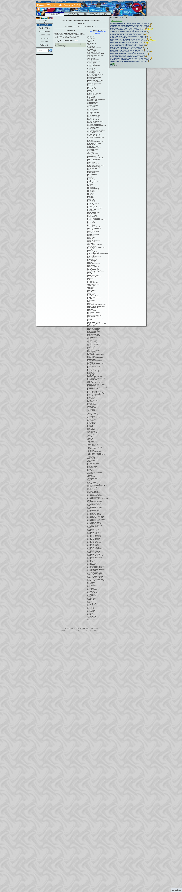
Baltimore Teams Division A (95, 74)
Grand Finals (91, 237)
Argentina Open (91, 49)
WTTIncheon (91, 604)
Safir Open (90, 401)
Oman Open (90, 347)
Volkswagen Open (92, 478)
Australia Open (91, 62)
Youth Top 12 (91, 617)
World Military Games (93, 491)
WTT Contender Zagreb (94, 523)
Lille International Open (93, 312)
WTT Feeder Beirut (92, 531)
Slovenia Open (91, 413)
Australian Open (91, 64)
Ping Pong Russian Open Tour (95, 363)
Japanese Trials (91, 290)
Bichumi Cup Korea (92, 89)
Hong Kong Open (92, 255)
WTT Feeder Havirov (93, 540)
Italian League (91, 272)
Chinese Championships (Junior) (96, 125)
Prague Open (91, 375)
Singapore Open (91, 410)
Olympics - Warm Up (93, 344)
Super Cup (90, 425)
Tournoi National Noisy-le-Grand (96, 454)
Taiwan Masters (91, 446)
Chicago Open (91, 106)
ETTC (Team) (91, 190)
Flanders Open (91, 214)
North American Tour (93, 334)
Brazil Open (90, 92)
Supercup (90, 426)
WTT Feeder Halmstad (93, 538)
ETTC (89, 186)
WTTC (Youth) (91, 591)
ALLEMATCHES (105, 13)
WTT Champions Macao (94, 503)
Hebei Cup (90, 250)
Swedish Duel (91, 431)
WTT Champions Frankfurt (94, 501)
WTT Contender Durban (94, 509)
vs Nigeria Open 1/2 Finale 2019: (128, 39)
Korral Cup (90, 299)
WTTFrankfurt (91, 600)
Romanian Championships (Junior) (97, 387)
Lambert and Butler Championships (97, 305)
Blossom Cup (91, 90)
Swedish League (92, 432)
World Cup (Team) (92, 490)
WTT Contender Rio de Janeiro (96, 519)
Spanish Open (91, 421)
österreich (59, 36)
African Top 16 (91, 40)
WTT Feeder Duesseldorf (94, 535)
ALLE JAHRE (85, 13)
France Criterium (92, 215)
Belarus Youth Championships (95, 80)
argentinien (59, 33)
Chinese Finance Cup (93, 127)
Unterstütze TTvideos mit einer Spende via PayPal (58, 5)
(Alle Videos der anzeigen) (97, 32)
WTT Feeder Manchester (94, 542)
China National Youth (93, 112)
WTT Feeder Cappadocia (94, 532)
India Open (90, 262)
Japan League (91, 285)
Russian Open (91, 399)
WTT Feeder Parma (92, 550)
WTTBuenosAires (92, 585)
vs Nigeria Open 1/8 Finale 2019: (129, 33)
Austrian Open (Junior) (93, 73)
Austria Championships (93, 65)
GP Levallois (90, 236)
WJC (88, 481)
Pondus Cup (90, 372)
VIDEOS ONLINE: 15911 (44, 21)
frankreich (69, 34)
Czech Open (90, 152)
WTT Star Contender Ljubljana (95, 575)
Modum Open (91, 325)
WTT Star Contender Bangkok (95, 566)
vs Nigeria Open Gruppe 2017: (130, 59)
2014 (95, 26)
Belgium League (91, 86)
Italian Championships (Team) (95, 271)
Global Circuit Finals (93, 234)
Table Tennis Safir (92, 441)
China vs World (91, 122)
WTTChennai (91, 594)
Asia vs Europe (91, 51)
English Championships (93, 181)
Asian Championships (93, 52)
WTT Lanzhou (91, 560)
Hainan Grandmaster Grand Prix (96, 247)
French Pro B (91, 225)
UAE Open (90, 462)
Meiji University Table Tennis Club (96, 324)
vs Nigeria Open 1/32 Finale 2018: (128, 44)
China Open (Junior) (93, 117)
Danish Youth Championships (95, 165)
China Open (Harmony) (93, 115)
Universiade (90, 465)
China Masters (91, 111)
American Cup (91, 46)
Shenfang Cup (91, 409)
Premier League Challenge (94, 377)
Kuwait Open (91, 300)
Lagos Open (90, 303)
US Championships (92, 468)
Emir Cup (90, 178)
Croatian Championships (94, 147)
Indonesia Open (91, 265)
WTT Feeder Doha (92, 534)
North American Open (93, 330)
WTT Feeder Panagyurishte (95, 548)
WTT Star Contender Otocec (95, 576)
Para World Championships (95, 357)
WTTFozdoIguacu (92, 598)
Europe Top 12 (91, 200)
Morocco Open (91, 327)
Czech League (91, 150)
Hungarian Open (92, 259)
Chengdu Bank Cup (92, 105)
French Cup (90, 221)
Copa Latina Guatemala (94, 143)
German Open (91, 230)
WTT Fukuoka (91, 559)
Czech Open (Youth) (93, 155)
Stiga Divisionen (91, 422)
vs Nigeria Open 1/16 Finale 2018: (127, 45)
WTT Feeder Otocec (93, 547)
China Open (90, 114)
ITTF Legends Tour (92, 283)
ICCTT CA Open (91, 260)
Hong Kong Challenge (93, 252)
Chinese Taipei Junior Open (95, 131)
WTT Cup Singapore (93, 526)
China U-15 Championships (95, 121)
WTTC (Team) (91, 588)
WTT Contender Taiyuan (94, 522)
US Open (89, 469)
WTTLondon (90, 607)
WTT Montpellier (92, 563)
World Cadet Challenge (93, 484)
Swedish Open (91, 434)
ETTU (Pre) (90, 193)
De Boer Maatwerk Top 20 (94, 167)
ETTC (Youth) (91, 191)
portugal (67, 36)
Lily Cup (89, 313)
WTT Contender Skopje (93, 520)
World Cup (90, 488)
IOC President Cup (92, 268)
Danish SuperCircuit (93, 164)
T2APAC (89, 440)
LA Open (89, 302)
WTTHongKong (91, 603)
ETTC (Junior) (91, 187)
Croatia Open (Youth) (93, 146)
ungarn (73, 37)
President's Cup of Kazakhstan (96, 378)
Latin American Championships (96, 306)
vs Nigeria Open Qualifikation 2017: (130, 58)
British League (91, 96)
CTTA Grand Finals (92, 149)
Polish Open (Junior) (93, 371)
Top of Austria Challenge (94, 451)
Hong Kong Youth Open (94, 256)
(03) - (117, 65)
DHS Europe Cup (92, 168)
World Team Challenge (93, 493)
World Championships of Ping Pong (97, 485)
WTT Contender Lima (93, 512)
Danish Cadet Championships (95, 158)
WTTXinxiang (91, 614)
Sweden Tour (91, 428)
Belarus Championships (94, 77)
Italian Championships (93, 269)
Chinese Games (91, 128)
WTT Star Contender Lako (94, 573)
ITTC (88, 280)
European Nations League (94, 208)
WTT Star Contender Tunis (94, 578)
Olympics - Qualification (94, 343)
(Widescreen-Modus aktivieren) (136, 18)
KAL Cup (89, 291)
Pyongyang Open (92, 379)
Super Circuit (91, 423)
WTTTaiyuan (90, 611)
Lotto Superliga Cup (92, 316)
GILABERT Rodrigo (60, 46)
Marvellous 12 (91, 319)
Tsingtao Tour (91, 457)
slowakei (66, 37)
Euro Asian (90, 196)
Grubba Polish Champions (94, 244)
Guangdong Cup (92, 246)
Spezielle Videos (44, 28)
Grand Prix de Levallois (93, 240)
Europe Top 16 (91, 202)
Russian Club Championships (95, 396)
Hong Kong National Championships (97, 253)
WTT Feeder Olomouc (93, 545)
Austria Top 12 (91, 67)
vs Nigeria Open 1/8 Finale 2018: (128, 48)
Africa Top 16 (91, 39)
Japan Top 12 (91, 288)
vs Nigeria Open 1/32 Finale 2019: (130, 25)
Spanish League (91, 419)
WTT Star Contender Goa (94, 572)
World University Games (94, 494)
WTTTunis (90, 613)
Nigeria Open (54, 14)
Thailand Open (91, 448)
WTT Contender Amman (94, 506)
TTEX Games (91, 460)
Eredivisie (90, 184)
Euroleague (90, 197)
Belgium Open (91, 87)
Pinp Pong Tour (91, 365)
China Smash (91, 118)
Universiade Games (92, 466)
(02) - (114, 65)
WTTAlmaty (90, 584)
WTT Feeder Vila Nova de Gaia (96, 556)
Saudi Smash (91, 403)
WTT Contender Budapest (94, 507)
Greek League (91, 241)
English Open (91, 183)
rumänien (75, 36)
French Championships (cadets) (96, 219)
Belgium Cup (91, 84)
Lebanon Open (91, 310)
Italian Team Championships (95, 277)
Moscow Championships (94, 328)
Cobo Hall (90, 140)
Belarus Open (91, 78)
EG (88, 175)
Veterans (89, 475)
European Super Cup (93, 209)
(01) (111, 65)
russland (58, 37)
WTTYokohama (91, 616)
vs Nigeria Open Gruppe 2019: (130, 23)
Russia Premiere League (94, 391)
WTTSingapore (91, 610)
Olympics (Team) (92, 340)
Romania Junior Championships (96, 384)
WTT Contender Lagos (93, 510)
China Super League (93, 120)
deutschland (59, 34)
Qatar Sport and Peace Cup (95, 382)
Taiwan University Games (94, 447)
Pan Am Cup (90, 353)
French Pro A (91, 224)
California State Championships (96, 99)
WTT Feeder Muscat (93, 544)
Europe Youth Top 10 (93, 203)
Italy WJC (90, 278)
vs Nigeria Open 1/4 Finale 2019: (128, 36)
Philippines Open (92, 362)
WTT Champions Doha (93, 497)
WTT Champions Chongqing (95, 495)
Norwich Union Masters (93, 335)
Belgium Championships (94, 83)
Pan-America (91, 356)
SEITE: (112, 64)
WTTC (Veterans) (92, 589)
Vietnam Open (91, 476)
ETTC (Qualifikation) (93, 189)
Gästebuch (44, 41)
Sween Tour (90, 435)
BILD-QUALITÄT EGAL (93, 13)
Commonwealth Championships (96, 142)
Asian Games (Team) (93, 59)
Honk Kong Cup (91, 258)
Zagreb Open (91, 619)
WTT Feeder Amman (93, 528)
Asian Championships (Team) (95, 55)
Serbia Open (90, 406)
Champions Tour (91, 103)
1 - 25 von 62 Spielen (116, 20)
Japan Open (90, 287)
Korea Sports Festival (93, 296)
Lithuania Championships (94, 315)
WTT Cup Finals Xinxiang (94, 525)
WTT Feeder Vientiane (93, 554)
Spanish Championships (94, 418)
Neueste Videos (44, 31)
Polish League (91, 368)
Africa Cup (90, 37)
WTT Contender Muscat (94, 515)
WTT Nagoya (91, 564)
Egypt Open (90, 177)
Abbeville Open (91, 36)
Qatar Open (90, 381)
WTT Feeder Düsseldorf (94, 537)
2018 (74, 26)
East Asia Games (92, 174)
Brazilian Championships (94, 93)
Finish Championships (93, 212)
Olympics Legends (92, 346)
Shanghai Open (91, 407)
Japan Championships (93, 284)
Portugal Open (91, 374)
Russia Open (91, 390)
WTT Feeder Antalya (93, 529)
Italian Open (90, 274)
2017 (82, 26)
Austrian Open (91, 71)
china (80, 33)
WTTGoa (89, 601)
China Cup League (92, 109)
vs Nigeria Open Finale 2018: (127, 56)
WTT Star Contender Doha (94, 567)
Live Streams (44, 38)
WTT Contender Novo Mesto (95, 517)
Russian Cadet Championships (96, 393)
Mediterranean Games (93, 322)
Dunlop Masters (91, 172)
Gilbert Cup (90, 233)
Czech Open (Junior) (93, 153)
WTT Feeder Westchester (94, 557)
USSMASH (90, 470)
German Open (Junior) (93, 231)
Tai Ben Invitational (92, 443)
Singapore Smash (92, 412)
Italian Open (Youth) (92, 275)
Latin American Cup (92, 307)
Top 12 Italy (90, 450)
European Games (92, 205)
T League (90, 438)
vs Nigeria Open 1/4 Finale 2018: (127, 50)
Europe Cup (90, 199)
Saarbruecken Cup (92, 400)
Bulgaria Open (91, 97)
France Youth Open (92, 216)
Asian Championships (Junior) (95, 53)
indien (76, 34)
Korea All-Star (91, 293)
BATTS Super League (93, 75)
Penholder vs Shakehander (95, 360)
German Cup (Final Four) (94, 228)
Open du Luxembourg (93, 350)
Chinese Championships (94, 124)
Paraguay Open (91, 359)
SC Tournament (91, 404)
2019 (67, 26)
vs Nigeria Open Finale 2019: (127, 42)
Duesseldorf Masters (93, 171)
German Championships (94, 227)
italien (82, 34)
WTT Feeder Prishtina (93, 551)
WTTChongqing (91, 595)
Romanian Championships (94, 385)
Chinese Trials (91, 133)
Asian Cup (90, 56)
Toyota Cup (90, 456)
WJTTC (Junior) (91, 482)
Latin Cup (90, 309)
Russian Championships (94, 394)
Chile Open (90, 108)
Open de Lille (91, 349)
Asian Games (91, 58)
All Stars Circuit (91, 43)
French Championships (93, 218)
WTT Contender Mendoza (94, 513)
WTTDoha (90, 597)
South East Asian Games (94, 415)
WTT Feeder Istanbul (93, 541)
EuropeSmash (91, 211)
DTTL (88, 169)
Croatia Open (91, 144)
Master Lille (90, 321)
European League (92, 206)
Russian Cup (91, 397)
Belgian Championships (94, 81)
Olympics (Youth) (92, 341)
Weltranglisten (44, 45)
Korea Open (90, 294)
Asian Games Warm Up (94, 61)
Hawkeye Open (91, 249)
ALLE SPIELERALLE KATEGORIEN (73, 13)
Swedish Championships (94, 429)
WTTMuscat (90, 609)
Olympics (89, 338)
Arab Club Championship (94, 48)
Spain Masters (91, 416)
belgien (67, 33)
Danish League (91, 161)
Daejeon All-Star (91, 156)
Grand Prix (90, 238)
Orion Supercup (91, 352)
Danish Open (91, 162)
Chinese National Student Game (96, 130)
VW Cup (89, 479)
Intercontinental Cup (93, 266)
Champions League (92, 102)
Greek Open (90, 243)
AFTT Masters (91, 42)
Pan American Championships (95, 354)
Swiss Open (90, 437)
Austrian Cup (91, 68)
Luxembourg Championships (95, 318)
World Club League (92, 487)
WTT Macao (90, 562)
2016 (89, 26)
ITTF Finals (90, 281)
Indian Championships (93, 263)
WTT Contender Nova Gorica (95, 516)
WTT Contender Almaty (93, 504)
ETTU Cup (90, 194)
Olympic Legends (92, 337)
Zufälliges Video (44, 35)
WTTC (89, 586)
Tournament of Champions (94, 453)
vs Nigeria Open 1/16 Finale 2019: (128, 28)
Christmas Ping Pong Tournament (96, 136)
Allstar (89, 45)
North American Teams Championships (93, 332)
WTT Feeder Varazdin (93, 553)
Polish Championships (93, 366)
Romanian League (92, 388)
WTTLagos (90, 606)
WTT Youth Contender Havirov (95, 579)
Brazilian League (92, 95)
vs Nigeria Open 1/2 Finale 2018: (129, 53)
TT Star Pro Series (92, 459)
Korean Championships (93, 297)
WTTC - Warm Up (92, 592)
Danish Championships (93, 159)
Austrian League (91, 70)
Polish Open (90, 369)
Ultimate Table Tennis (93, 463)
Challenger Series (92, 100)
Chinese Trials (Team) (93, 134)
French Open (91, 222)
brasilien (74, 33)
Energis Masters (91, 180)
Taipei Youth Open (92, 444)
